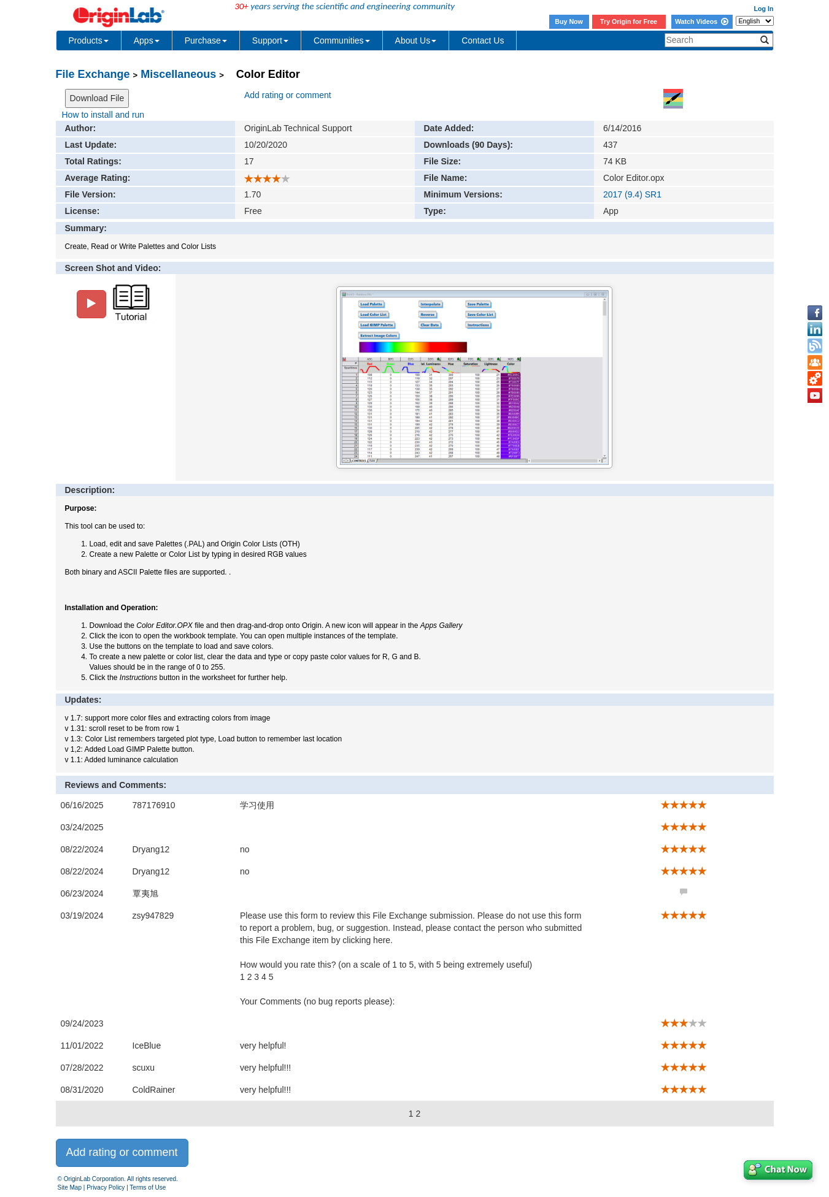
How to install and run (103, 115)
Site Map (70, 1187)
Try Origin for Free (628, 21)
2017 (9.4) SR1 (632, 194)
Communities (342, 40)
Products (89, 40)
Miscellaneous (178, 74)
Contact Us (482, 40)
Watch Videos (701, 21)
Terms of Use (147, 1187)
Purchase (206, 40)
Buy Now (569, 21)
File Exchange (93, 74)
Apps (147, 40)
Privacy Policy (106, 1187)
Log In (764, 8)
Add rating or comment (287, 95)
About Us (416, 40)
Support (270, 40)
